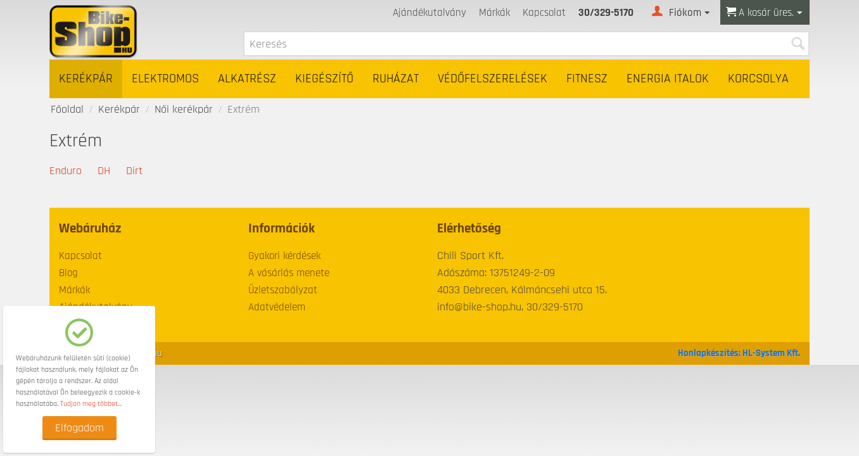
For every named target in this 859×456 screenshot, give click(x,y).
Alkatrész (247, 79)
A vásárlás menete (288, 273)
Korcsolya (758, 79)
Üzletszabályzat (282, 290)
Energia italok (668, 79)
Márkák (494, 13)
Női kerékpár (184, 109)
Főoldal (67, 109)
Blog (68, 273)
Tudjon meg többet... (91, 403)
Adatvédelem (276, 307)
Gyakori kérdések (284, 256)
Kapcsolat (544, 13)
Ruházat (395, 79)
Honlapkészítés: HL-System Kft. (739, 353)
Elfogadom (79, 428)
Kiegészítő (324, 79)
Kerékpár (86, 79)
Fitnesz (587, 79)
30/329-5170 (605, 13)
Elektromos (165, 79)
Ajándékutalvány (429, 13)
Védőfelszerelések (492, 79)
